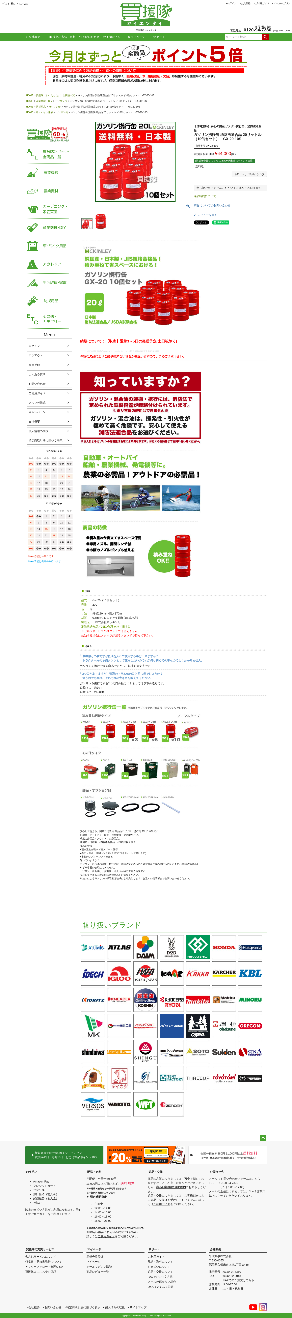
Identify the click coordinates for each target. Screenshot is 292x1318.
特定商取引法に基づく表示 (45, 440)
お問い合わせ (89, 36)
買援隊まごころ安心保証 (40, 1271)
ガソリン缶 (61, 101)
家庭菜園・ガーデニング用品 (48, 209)
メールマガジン (281, 3)
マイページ (136, 36)
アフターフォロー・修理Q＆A (44, 1266)
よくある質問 (37, 374)
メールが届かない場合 (162, 1281)
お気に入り (112, 36)
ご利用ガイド (262, 3)
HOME (29, 95)
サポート (154, 1249)
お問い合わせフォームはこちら (240, 1178)
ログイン (232, 3)
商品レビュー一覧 (97, 1271)
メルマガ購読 (37, 402)
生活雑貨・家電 (48, 283)
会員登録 (245, 3)
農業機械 (48, 173)
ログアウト (36, 355)
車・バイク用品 (44, 112)
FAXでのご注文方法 (160, 1276)
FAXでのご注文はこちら (238, 1280)
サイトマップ (138, 1307)
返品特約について (205, 196)
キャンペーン (37, 412)
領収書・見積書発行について (43, 1261)
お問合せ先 (217, 1171)
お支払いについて (159, 1266)
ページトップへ (263, 1138)
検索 (265, 37)
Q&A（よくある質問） (162, 1286)
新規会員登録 (94, 1256)
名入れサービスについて (40, 1256)
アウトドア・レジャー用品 (48, 264)
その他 (48, 319)
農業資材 (48, 191)
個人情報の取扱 (38, 431)
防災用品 (41, 106)
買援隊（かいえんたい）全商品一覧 (55, 95)
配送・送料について (160, 1261)
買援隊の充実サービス (40, 1249)
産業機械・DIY (44, 101)
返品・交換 (156, 1171)
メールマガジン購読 (99, 1266)
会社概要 (32, 36)
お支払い (31, 1171)
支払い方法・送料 (62, 36)
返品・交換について (160, 1271)
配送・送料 (94, 1171)
